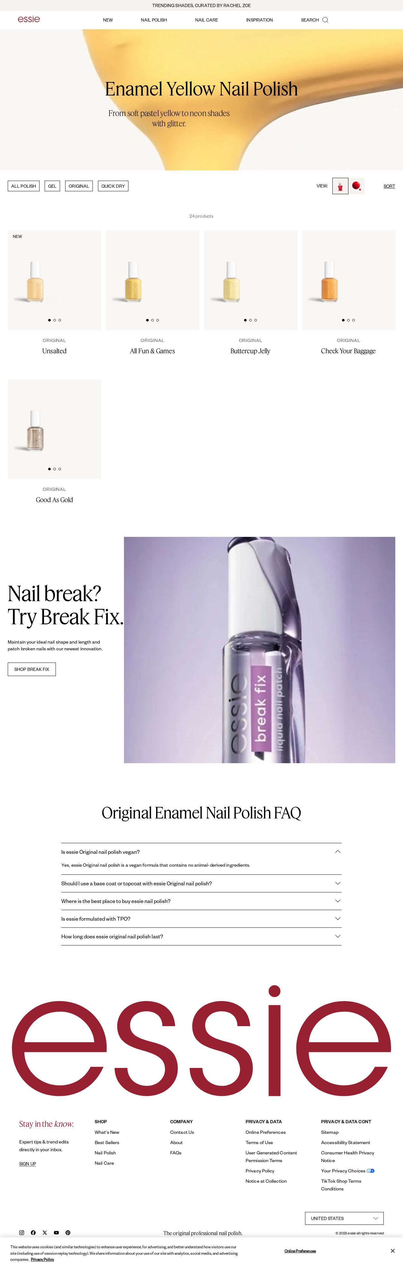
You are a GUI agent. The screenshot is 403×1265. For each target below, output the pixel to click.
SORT (389, 186)
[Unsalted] (54, 346)
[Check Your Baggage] (348, 346)
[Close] (393, 1256)
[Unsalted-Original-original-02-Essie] (90, 267)
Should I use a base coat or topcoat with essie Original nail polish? (201, 883)
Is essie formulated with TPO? (201, 918)
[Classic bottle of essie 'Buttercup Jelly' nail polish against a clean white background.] (231, 267)
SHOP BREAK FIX (31, 669)
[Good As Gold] (54, 495)
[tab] (49, 319)
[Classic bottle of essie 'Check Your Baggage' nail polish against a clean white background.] (329, 267)
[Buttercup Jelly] (250, 346)
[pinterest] (68, 1233)
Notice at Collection (266, 1181)
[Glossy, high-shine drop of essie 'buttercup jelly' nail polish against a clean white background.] (286, 267)
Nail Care (104, 1163)
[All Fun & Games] (152, 346)
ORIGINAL (79, 186)
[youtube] (56, 1233)
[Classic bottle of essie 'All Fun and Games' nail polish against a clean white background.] (133, 267)
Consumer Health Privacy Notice (347, 1156)
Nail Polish (105, 1153)
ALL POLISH (23, 186)
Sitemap (329, 1132)
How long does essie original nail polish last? (201, 936)
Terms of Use (259, 1142)
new (108, 20)
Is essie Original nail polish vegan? (201, 851)
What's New (107, 1132)
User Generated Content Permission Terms (271, 1156)
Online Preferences (266, 1132)
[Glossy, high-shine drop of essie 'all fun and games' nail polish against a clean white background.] (188, 267)
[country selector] (344, 1218)
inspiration (259, 20)
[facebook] (33, 1233)
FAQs (175, 1153)
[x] (44, 1233)
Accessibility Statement (345, 1142)
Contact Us (182, 1132)
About (176, 1142)
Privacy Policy (260, 1171)
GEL (52, 186)
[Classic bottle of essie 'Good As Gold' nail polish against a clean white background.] (35, 416)
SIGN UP (27, 1163)
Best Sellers (107, 1142)
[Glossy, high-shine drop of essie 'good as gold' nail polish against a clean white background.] (90, 416)
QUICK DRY (113, 186)
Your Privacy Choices (343, 1171)
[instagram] (21, 1233)
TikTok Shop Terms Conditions (341, 1185)
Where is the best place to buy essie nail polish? (201, 901)
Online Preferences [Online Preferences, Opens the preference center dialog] (300, 1256)
